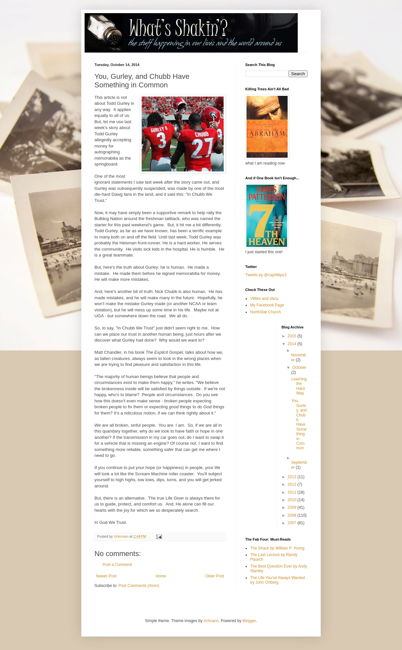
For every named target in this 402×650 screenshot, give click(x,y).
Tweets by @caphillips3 (266, 275)
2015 (292, 336)
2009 (292, 507)
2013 (292, 477)
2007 (292, 523)
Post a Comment (117, 564)
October (299, 367)
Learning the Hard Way (299, 386)
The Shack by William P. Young (277, 548)
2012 (292, 484)
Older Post (214, 576)
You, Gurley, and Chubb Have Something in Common (299, 424)
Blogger (249, 620)
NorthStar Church (265, 312)
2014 (292, 344)
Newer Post (106, 576)
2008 (292, 515)
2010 (292, 500)
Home (161, 576)
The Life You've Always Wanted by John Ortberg (277, 580)
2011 (292, 492)
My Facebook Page (267, 305)
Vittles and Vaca (264, 298)
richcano (211, 620)
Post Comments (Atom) (138, 585)
